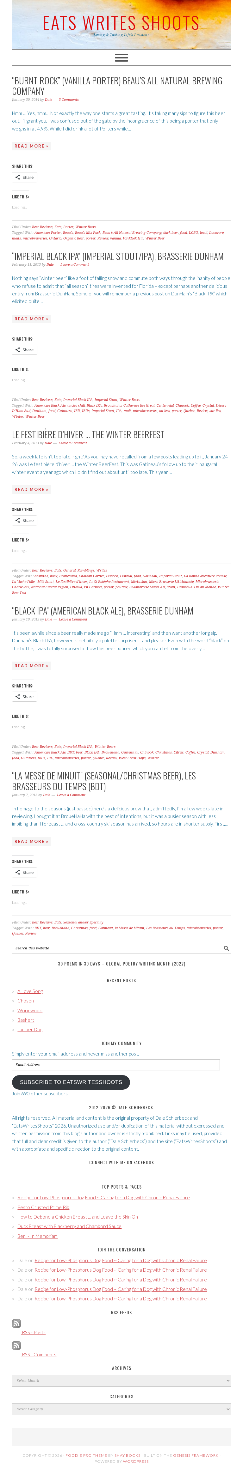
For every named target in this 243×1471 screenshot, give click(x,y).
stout (171, 587)
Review (102, 238)
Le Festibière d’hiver (71, 582)
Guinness (64, 411)
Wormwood (29, 1010)
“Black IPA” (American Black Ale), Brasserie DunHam (102, 610)
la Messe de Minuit (129, 928)
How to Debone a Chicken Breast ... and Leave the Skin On (77, 1217)
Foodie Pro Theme (86, 1455)
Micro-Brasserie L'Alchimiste (171, 582)
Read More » (32, 145)
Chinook (182, 405)
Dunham (39, 411)
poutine (121, 587)
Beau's (68, 233)
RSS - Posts (29, 1332)
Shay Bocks (127, 1455)
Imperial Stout (106, 400)
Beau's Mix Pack (88, 233)
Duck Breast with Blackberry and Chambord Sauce (69, 1226)
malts (16, 238)
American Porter (47, 233)
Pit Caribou (93, 587)
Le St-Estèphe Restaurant (109, 582)
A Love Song (30, 991)
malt (127, 411)
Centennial (165, 405)
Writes (101, 570)
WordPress (136, 1461)
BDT (70, 752)
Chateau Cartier (91, 576)
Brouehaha (113, 405)
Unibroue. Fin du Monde (196, 587)
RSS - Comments (34, 1354)
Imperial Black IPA (78, 400)
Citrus (179, 752)
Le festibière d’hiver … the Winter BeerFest (88, 434)
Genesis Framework (196, 1455)
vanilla (115, 238)
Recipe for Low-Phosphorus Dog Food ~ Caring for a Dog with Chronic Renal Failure (103, 1197)
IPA (119, 411)
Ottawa (76, 587)
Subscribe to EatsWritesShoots (71, 1082)
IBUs (86, 411)
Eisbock (112, 576)
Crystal (208, 405)
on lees (164, 411)
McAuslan (139, 582)
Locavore (216, 233)
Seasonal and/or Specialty (83, 922)
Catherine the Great (139, 405)
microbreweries (35, 238)
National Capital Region (49, 587)
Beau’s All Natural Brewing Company (132, 233)
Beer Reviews (42, 227)
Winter (17, 417)
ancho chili (76, 405)
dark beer (170, 233)
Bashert (25, 1020)
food (183, 233)
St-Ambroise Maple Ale (147, 587)
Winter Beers (85, 227)
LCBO (193, 233)
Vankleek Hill (133, 238)
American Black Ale (49, 405)
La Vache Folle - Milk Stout (33, 582)
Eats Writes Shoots (121, 22)
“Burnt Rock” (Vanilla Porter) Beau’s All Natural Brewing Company (117, 86)
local (203, 233)
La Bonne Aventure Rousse (205, 576)
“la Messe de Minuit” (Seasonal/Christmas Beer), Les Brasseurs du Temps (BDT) (104, 781)
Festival (126, 576)
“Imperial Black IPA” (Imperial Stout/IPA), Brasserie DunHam (118, 256)
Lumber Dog (29, 1029)
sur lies (215, 411)
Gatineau (150, 576)
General (69, 570)
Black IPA (94, 405)
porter (91, 238)
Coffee (196, 405)
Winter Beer (155, 238)
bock (53, 576)
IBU (77, 411)
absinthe (41, 576)
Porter (68, 227)
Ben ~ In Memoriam (37, 1236)
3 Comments (69, 100)
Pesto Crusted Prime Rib (43, 1207)
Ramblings (86, 570)
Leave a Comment (74, 265)
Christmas (163, 752)
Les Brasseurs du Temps (165, 928)
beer (79, 752)
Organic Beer (73, 238)
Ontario (55, 238)
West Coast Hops (132, 758)
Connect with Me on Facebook (121, 1162)
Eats (57, 227)
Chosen (25, 1000)
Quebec (189, 411)
